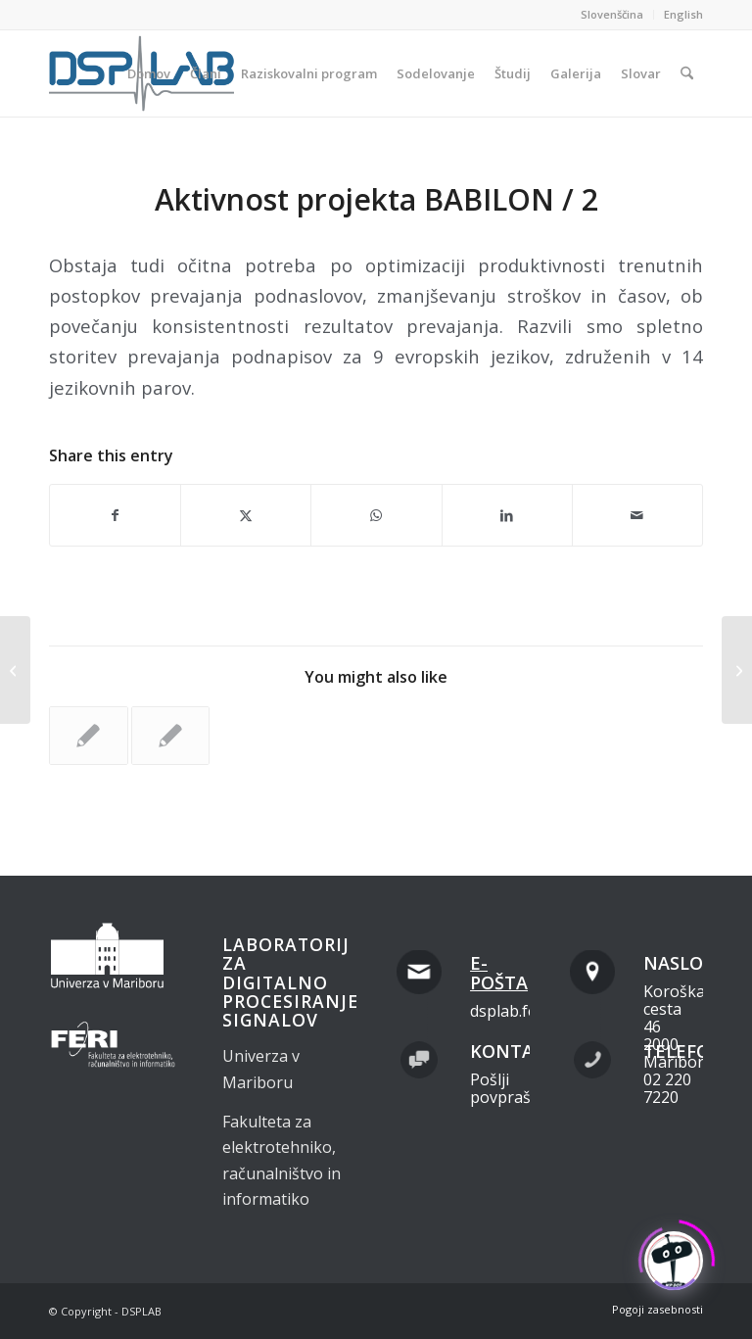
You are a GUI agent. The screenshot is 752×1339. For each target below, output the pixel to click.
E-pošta (499, 972)
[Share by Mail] (637, 515)
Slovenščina (612, 14)
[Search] (687, 73)
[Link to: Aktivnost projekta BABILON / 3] (88, 735)
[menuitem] (612, 15)
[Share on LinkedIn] (507, 515)
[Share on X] (245, 515)
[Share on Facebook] (115, 515)
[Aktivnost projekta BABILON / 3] (737, 670)
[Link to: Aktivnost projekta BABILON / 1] (171, 735)
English (683, 14)
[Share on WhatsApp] (376, 515)
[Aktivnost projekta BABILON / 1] (15, 670)
